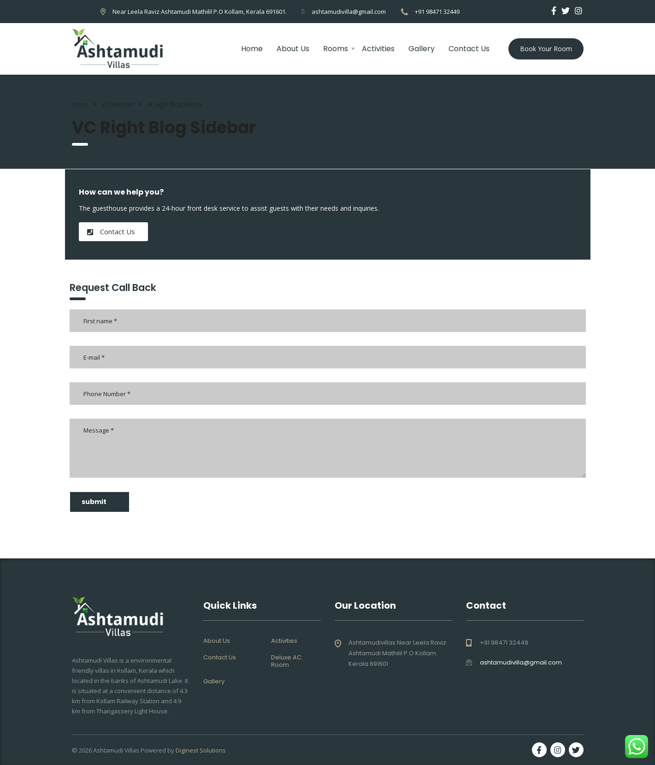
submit (102, 501)
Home (252, 48)
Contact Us (469, 48)
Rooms (335, 48)
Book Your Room (546, 48)
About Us (293, 48)
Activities (378, 48)
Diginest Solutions (201, 750)
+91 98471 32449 (437, 11)
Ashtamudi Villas (116, 750)
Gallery (421, 48)
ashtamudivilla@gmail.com (349, 11)
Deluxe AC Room (286, 661)
